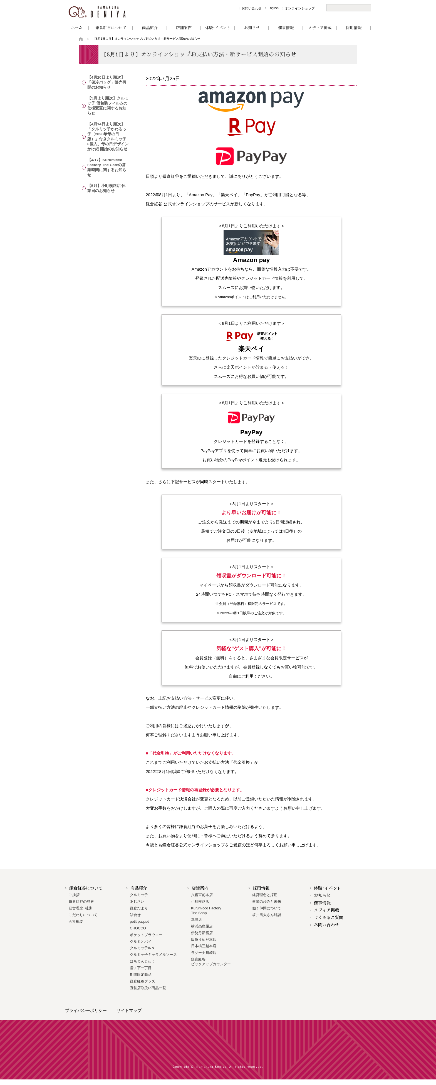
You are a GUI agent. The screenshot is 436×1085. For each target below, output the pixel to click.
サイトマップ (129, 1010)
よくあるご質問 (328, 918)
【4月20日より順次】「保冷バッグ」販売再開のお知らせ (107, 82)
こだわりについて (83, 915)
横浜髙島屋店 (202, 926)
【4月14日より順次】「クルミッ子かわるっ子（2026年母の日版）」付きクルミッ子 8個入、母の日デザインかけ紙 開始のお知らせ (107, 129)
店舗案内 (184, 28)
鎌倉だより (139, 908)
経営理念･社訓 (80, 908)
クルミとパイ (141, 941)
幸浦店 (196, 919)
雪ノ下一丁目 (141, 968)
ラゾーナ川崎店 (203, 953)
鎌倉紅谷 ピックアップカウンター (211, 961)
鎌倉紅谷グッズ (142, 981)
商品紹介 (150, 28)
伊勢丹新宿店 (202, 933)
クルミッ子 (139, 895)
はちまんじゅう (142, 961)
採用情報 (353, 28)
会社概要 (76, 921)
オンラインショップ (300, 8)
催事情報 (286, 28)
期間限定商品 (141, 974)
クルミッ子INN (142, 948)
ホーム (77, 28)
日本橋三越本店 (203, 946)
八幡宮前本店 (202, 895)
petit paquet (139, 921)
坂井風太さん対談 (266, 915)
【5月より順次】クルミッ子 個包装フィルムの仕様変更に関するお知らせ (107, 103)
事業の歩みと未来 (266, 901)
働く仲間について (266, 908)
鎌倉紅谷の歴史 (81, 901)
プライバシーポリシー (86, 1010)
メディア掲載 (319, 28)
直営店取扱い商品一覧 (148, 988)
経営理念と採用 (265, 895)
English (273, 8)
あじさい (137, 901)
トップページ (81, 39)
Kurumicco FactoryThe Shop (206, 910)
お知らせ (252, 28)
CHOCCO (138, 928)
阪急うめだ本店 (203, 939)
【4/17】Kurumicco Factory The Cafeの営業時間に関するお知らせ (107, 155)
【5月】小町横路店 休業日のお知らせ (107, 174)
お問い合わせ (252, 8)
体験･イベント (218, 28)
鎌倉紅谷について (111, 28)
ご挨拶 (74, 895)
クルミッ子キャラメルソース (153, 954)
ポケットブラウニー (146, 935)
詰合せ (135, 915)
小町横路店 (200, 901)
